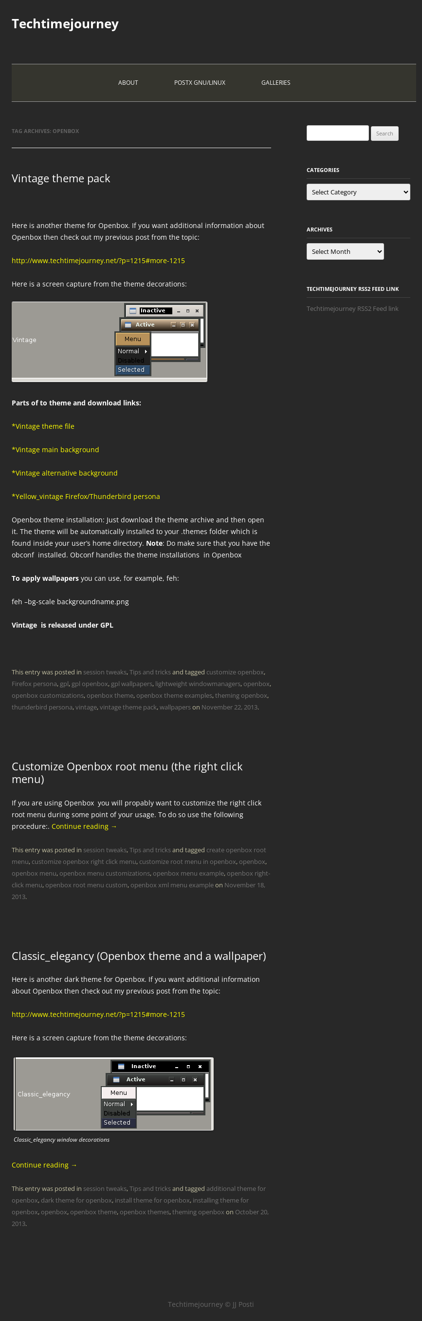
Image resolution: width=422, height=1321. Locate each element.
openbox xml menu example (172, 885)
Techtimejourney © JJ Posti (211, 1304)
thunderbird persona (42, 707)
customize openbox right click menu (84, 861)
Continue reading (84, 826)
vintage (86, 707)
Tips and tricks (150, 672)
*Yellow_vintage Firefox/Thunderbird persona (86, 496)
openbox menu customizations (104, 873)
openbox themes (144, 1211)
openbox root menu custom (86, 885)
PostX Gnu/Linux (199, 82)
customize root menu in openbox (187, 861)
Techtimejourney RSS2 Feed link (353, 308)
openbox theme (110, 695)
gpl (64, 683)
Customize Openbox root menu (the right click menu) (127, 772)
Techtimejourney (65, 23)
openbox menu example (188, 873)
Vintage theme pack (61, 178)
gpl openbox (90, 683)
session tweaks (105, 672)
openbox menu (34, 873)
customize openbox (235, 672)
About (128, 82)
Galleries (276, 82)
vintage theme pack (128, 707)
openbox (256, 683)
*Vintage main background (55, 449)
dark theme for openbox (76, 1200)
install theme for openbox (152, 1200)
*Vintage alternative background (65, 473)
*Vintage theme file (43, 426)
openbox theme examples (174, 695)
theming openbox (241, 695)
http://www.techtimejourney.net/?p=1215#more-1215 (98, 260)
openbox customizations (48, 695)
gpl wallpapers (131, 683)
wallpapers (175, 707)
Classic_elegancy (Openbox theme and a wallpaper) (139, 955)
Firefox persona (34, 683)
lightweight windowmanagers (197, 683)
